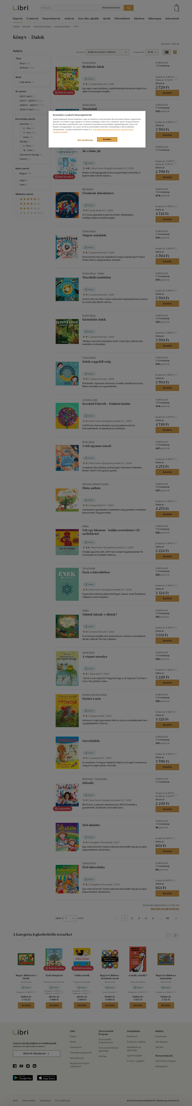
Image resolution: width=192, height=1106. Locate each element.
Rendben (107, 139)
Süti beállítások (85, 140)
